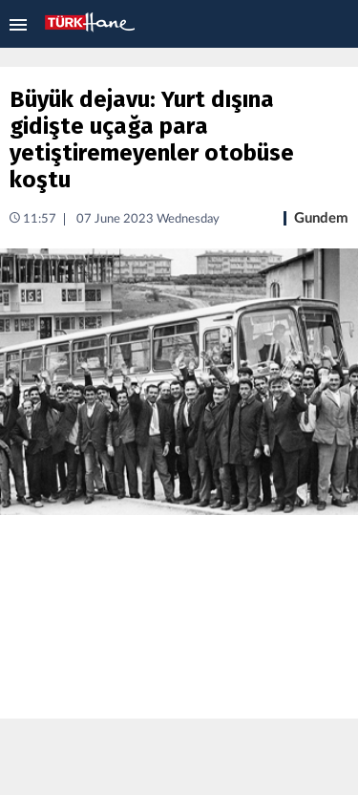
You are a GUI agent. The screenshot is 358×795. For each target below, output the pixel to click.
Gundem (321, 218)
